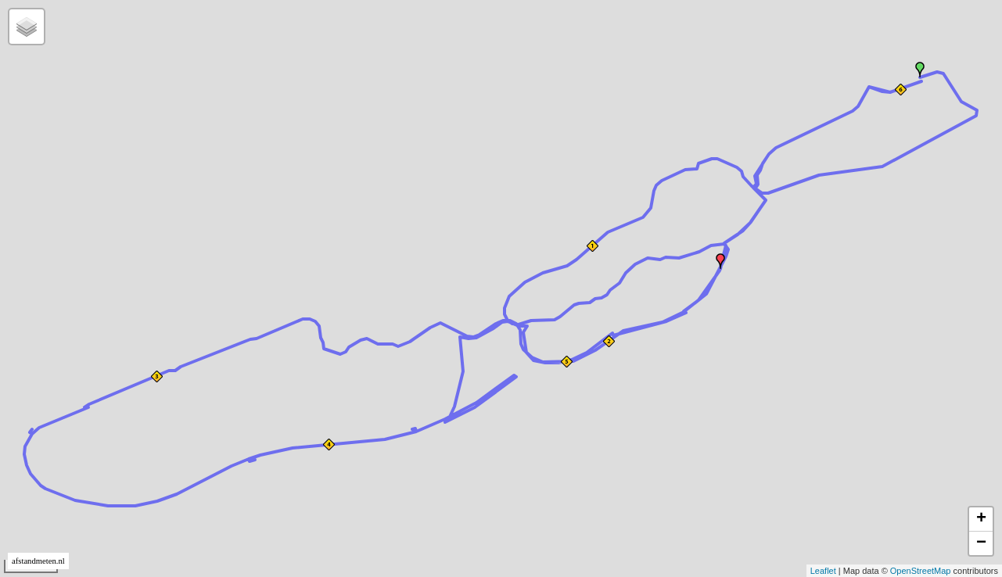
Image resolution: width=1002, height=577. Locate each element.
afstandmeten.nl (38, 561)
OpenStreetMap (920, 570)
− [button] (981, 543)
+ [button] (981, 519)
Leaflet (823, 570)
